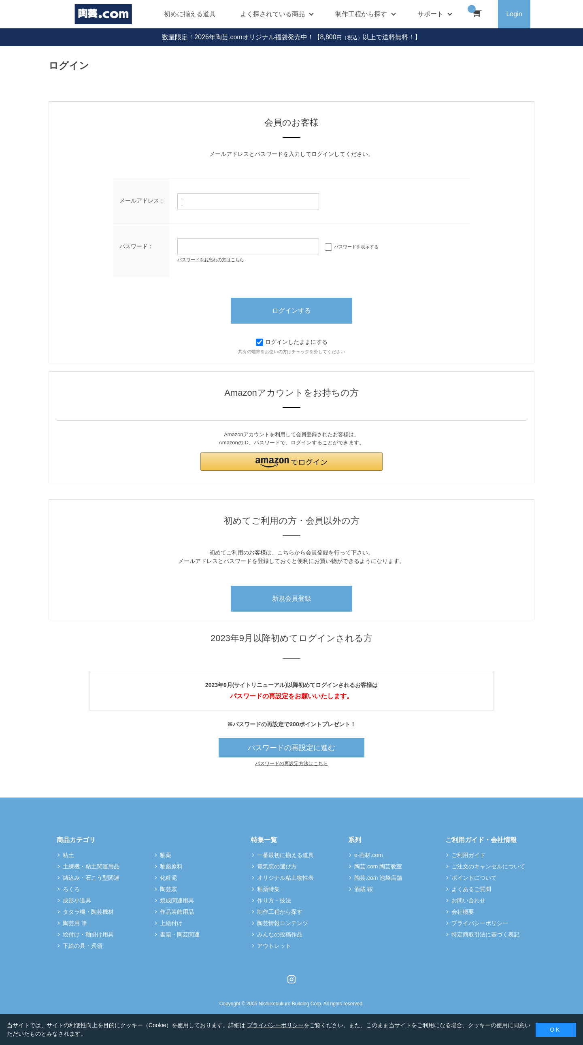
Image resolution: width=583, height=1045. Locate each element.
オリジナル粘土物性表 (285, 877)
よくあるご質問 (471, 889)
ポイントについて (474, 877)
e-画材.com (368, 855)
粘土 (68, 855)
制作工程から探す (279, 912)
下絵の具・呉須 (82, 946)
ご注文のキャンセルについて (488, 866)
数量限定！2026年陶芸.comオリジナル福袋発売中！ (237, 37)
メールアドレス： (142, 200)
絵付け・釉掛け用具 (88, 934)
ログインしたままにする (292, 342)
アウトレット (274, 946)
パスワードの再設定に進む (291, 748)
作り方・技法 (274, 900)
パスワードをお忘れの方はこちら (210, 259)
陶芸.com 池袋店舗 (378, 877)
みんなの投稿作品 (279, 934)
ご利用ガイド (468, 855)
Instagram (291, 979)
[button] (291, 461)
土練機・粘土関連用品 (91, 866)
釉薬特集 (268, 889)
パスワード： (136, 246)
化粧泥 (168, 877)
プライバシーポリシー (479, 923)
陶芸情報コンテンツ (282, 923)
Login (514, 14)
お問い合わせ (468, 900)
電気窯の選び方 (277, 866)
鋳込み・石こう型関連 (91, 877)
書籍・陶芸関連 (180, 934)
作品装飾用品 (177, 912)
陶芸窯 (168, 889)
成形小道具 (77, 900)
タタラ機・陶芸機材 (88, 912)
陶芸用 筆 (75, 923)
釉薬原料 (171, 866)
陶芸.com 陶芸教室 (378, 866)
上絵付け (171, 923)
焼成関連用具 (177, 900)
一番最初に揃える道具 (285, 855)
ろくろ (71, 889)
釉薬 (165, 855)
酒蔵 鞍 (363, 889)
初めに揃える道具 (190, 14)
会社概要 (462, 912)
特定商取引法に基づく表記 (485, 934)
